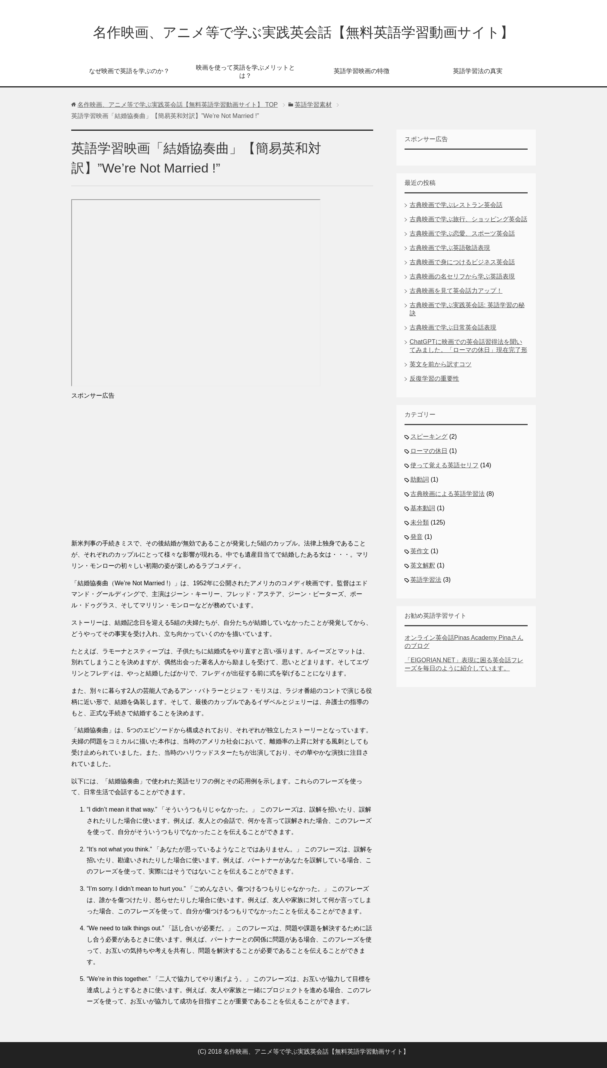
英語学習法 (425, 579)
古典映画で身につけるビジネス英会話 (462, 262)
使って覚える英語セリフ (444, 465)
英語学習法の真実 (477, 71)
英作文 (419, 551)
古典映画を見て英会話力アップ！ (456, 290)
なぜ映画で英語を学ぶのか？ (129, 71)
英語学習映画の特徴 (361, 71)
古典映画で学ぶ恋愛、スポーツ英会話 (462, 233)
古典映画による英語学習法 (447, 493)
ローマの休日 (429, 451)
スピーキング (429, 436)
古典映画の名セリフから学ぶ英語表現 (462, 276)
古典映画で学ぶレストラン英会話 (456, 205)
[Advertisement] (222, 466)
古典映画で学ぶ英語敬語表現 (450, 247)
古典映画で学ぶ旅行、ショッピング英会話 (468, 219)
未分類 (419, 522)
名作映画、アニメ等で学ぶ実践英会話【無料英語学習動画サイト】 (303, 32)
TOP (177, 104)
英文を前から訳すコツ (441, 364)
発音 (416, 536)
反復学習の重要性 (434, 378)
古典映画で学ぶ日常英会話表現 (453, 327)
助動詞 (419, 479)
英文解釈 (422, 565)
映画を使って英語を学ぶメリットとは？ (245, 71)
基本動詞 (422, 508)
